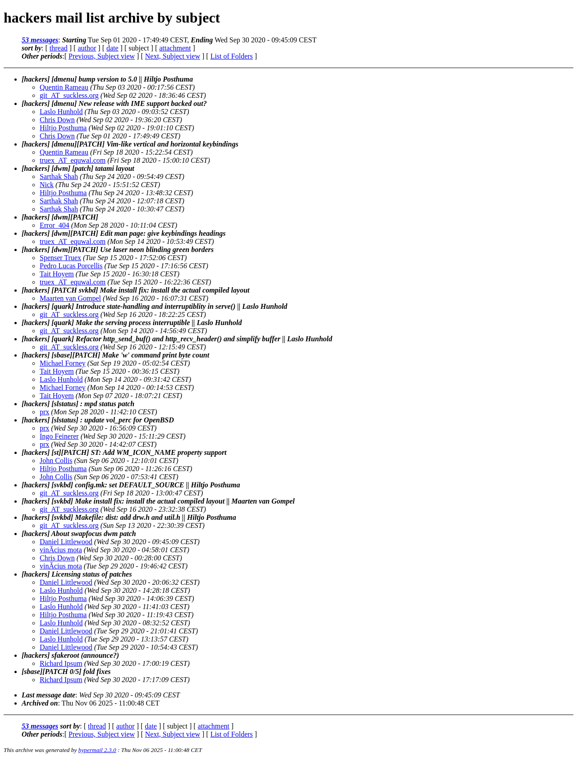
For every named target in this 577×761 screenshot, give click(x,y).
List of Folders (232, 56)
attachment (175, 48)
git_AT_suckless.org (69, 95)
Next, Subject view (172, 56)
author (87, 48)
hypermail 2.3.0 (97, 750)
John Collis (56, 460)
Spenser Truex (60, 257)
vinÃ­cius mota (61, 550)
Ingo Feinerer (59, 436)
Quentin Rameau (64, 87)
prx (44, 412)
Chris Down (57, 120)
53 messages (40, 40)
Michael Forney (63, 363)
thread (59, 48)
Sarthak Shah (59, 176)
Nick (47, 184)
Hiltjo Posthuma (63, 128)
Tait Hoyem (57, 274)
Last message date (48, 695)
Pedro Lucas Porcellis (71, 266)
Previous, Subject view (102, 56)
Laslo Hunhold (61, 111)
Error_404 (54, 225)
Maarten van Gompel (70, 298)
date (112, 48)
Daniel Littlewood (66, 542)
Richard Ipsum (61, 663)
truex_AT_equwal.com (72, 160)
